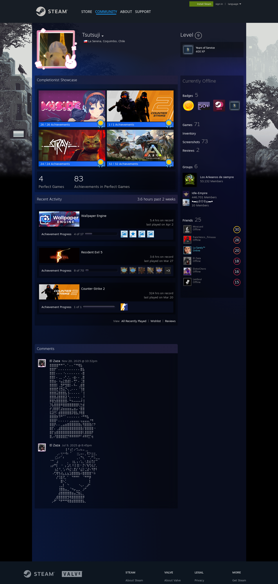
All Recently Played (133, 321)
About (126, 11)
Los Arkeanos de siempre (217, 177)
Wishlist (156, 321)
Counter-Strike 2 (93, 288)
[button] (212, 34)
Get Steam (239, 580)
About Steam (134, 580)
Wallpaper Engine (93, 216)
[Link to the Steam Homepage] (55, 15)
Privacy (199, 580)
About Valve (172, 580)
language (233, 3)
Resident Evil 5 (91, 252)
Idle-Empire (199, 193)
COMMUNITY (106, 11)
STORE (86, 11)
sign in (219, 3)
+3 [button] (168, 270)
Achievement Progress (56, 234)
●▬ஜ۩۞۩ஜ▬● (202, 201)
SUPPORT (143, 11)
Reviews (170, 321)
